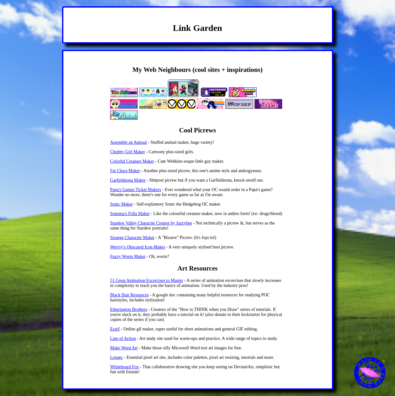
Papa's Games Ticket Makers (135, 189)
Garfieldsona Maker (127, 180)
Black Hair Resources (129, 295)
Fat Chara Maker (125, 170)
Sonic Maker (121, 204)
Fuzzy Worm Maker (127, 256)
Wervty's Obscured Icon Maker (137, 247)
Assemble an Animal (128, 142)
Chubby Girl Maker (127, 151)
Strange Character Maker (132, 237)
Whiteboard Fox (124, 366)
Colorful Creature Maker (132, 161)
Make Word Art (123, 348)
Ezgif (114, 329)
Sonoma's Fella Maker (129, 213)
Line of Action (123, 338)
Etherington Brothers (128, 309)
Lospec (116, 357)
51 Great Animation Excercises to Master (146, 280)
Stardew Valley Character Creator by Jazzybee (151, 223)
